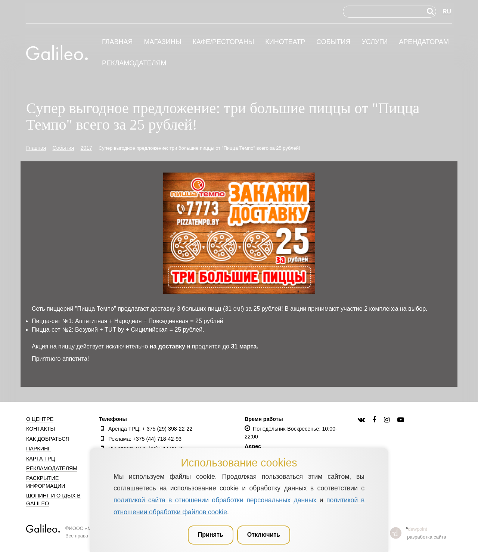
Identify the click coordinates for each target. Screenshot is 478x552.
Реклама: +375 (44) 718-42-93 (140, 439)
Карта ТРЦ (40, 459)
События (333, 42)
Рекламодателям (134, 63)
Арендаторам (424, 42)
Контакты (40, 429)
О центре (39, 419)
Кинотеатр (285, 42)
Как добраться (47, 439)
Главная (117, 42)
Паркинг (38, 449)
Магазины (162, 42)
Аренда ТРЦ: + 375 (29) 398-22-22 (145, 429)
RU (447, 11)
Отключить (263, 534)
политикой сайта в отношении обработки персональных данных (215, 500)
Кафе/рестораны (223, 42)
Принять (210, 534)
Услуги (374, 42)
